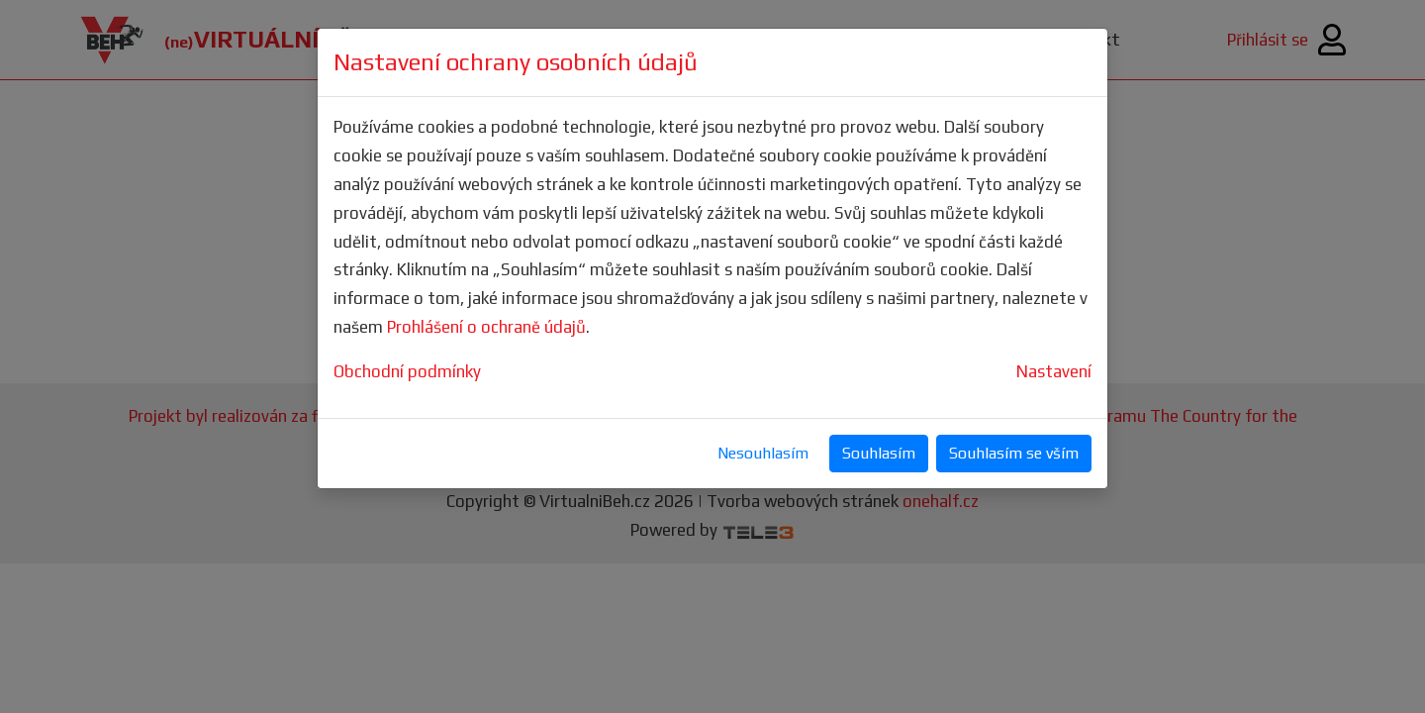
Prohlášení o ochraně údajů (486, 327)
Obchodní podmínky (407, 371)
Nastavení (1054, 371)
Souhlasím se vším (1014, 453)
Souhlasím (878, 453)
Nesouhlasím (762, 453)
